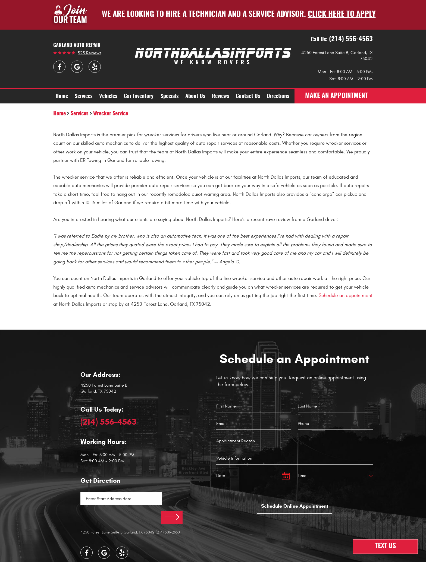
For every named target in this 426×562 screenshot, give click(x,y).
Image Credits (194, 557)
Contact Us (248, 96)
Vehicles (108, 96)
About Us (195, 96)
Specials (169, 96)
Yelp (95, 67)
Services (83, 96)
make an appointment (336, 96)
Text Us (385, 546)
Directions (278, 96)
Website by (226, 557)
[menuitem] (61, 96)
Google (77, 67)
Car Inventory (139, 96)
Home (61, 96)
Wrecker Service (110, 113)
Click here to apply (342, 14)
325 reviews (89, 52)
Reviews (220, 96)
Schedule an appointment (345, 295)
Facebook (59, 67)
